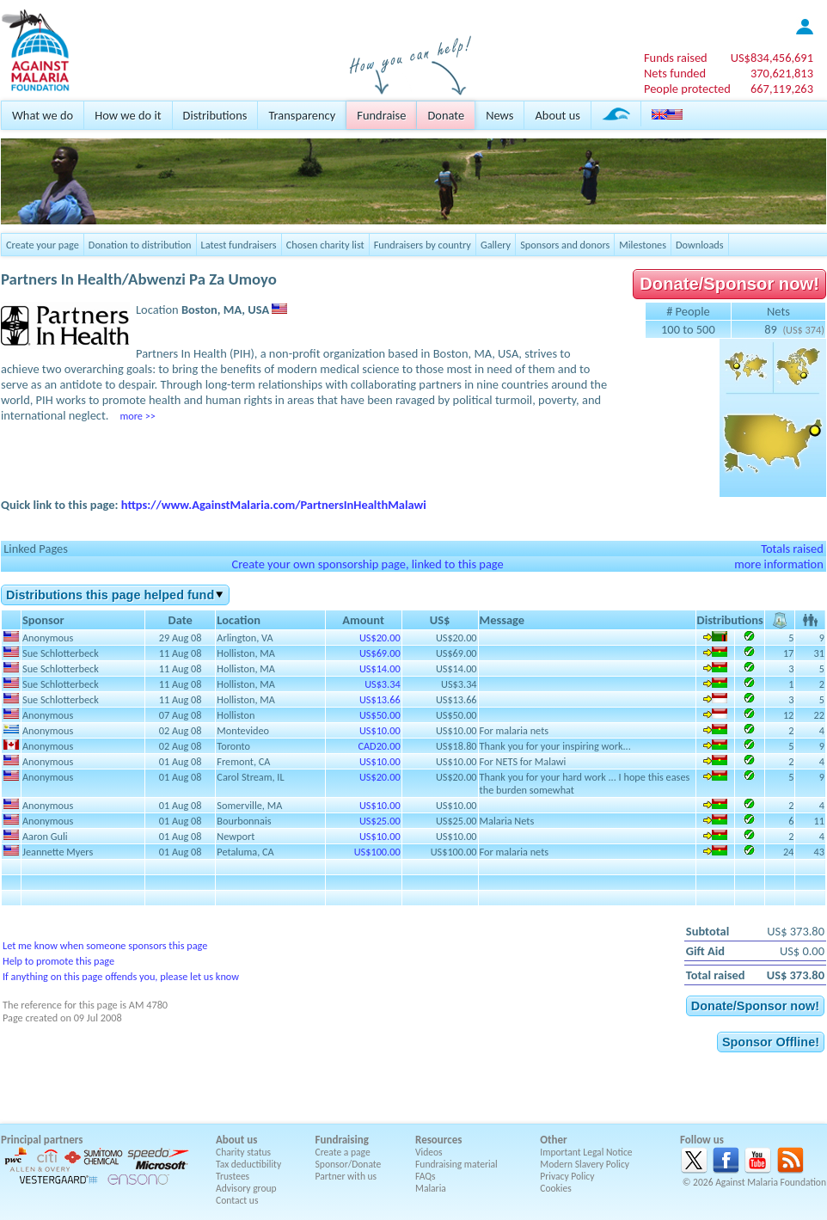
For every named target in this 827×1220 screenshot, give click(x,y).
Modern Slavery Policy (584, 1164)
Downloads (700, 244)
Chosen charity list (325, 244)
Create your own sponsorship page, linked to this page (367, 564)
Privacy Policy (567, 1176)
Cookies (556, 1188)
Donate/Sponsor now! (729, 283)
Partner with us (346, 1176)
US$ (772, 57)
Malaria (430, 1188)
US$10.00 (380, 730)
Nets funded (675, 73)
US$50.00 (380, 714)
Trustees (232, 1176)
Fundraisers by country (422, 244)
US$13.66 (380, 699)
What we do (42, 115)
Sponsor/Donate (348, 1164)
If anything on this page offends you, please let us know (121, 976)
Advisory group (246, 1188)
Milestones (642, 244)
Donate (445, 115)
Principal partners (42, 1139)
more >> (137, 415)
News (499, 115)
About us (557, 115)
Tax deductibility (248, 1164)
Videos (429, 1152)
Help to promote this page (58, 960)
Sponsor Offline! (770, 1042)
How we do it (128, 115)
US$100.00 (377, 851)
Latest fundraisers (239, 244)
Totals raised (792, 548)
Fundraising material (456, 1164)
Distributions (215, 115)
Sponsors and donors (565, 244)
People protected (687, 88)
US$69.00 (380, 653)
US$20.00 (380, 637)
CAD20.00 (379, 745)
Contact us (237, 1200)
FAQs (425, 1176)
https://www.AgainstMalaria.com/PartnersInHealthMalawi (273, 504)
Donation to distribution (140, 244)
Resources (438, 1139)
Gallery (496, 244)
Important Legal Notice (586, 1152)
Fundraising (342, 1139)
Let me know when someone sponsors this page (105, 945)
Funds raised (676, 57)
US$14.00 (380, 668)
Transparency (301, 115)
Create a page (343, 1152)
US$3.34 (382, 683)
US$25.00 (380, 820)
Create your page (42, 244)
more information (779, 564)
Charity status (243, 1152)
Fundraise (381, 115)
